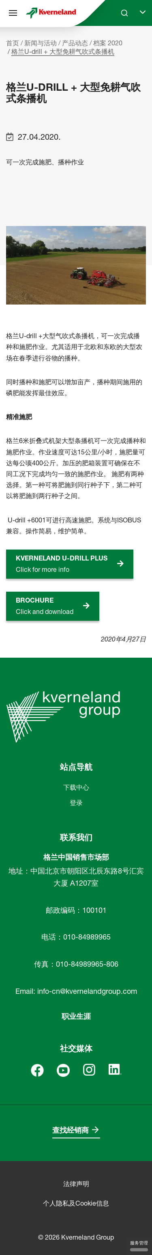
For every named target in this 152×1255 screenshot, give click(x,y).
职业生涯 (76, 1016)
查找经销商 (70, 1130)
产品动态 (75, 43)
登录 (76, 803)
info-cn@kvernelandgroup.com (87, 991)
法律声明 (76, 1184)
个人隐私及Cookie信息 (76, 1203)
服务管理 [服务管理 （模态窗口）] (139, 1245)
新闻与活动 (40, 43)
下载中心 (76, 787)
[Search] (124, 13)
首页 (12, 43)
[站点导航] (13, 13)
